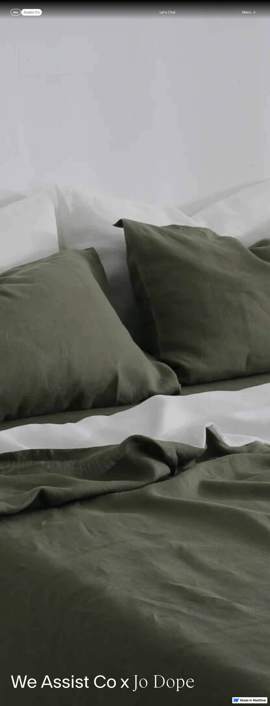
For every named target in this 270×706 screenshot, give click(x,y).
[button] (249, 12)
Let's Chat (167, 12)
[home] (26, 12)
